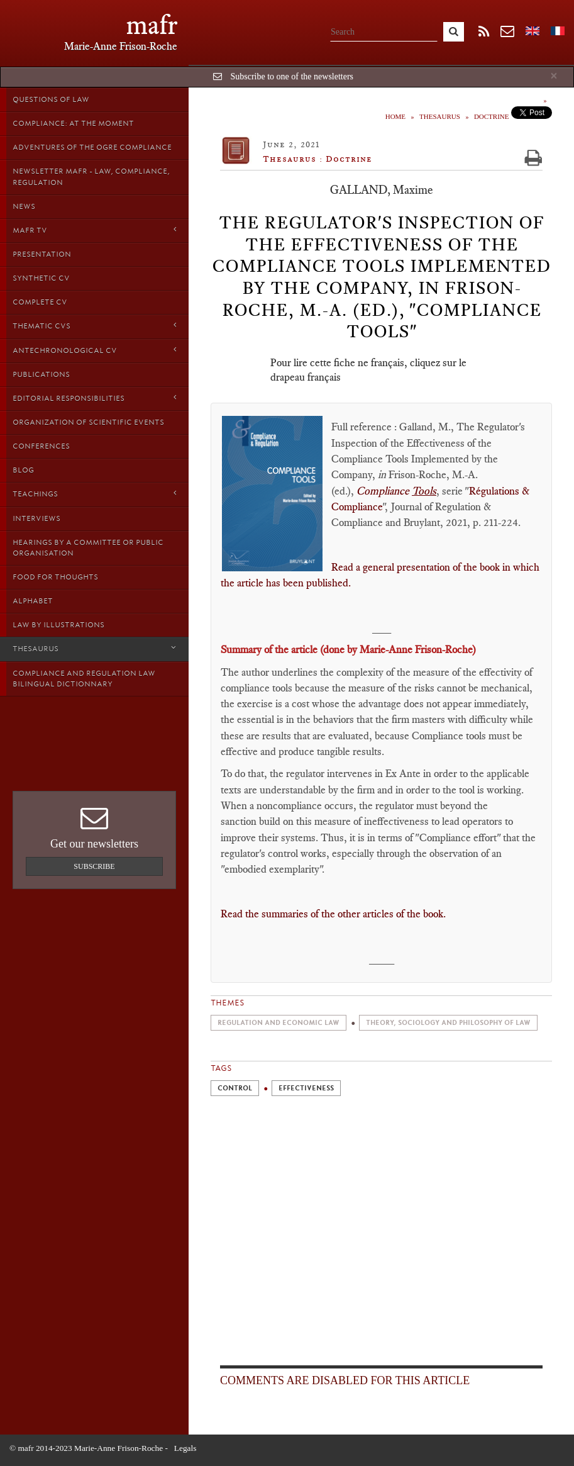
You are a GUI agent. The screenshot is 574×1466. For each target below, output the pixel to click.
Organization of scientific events (88, 422)
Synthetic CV (41, 278)
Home (395, 116)
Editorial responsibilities (94, 398)
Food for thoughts (55, 577)
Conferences (41, 446)
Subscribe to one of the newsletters (291, 76)
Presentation (42, 254)
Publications (41, 374)
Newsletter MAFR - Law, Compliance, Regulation (91, 176)
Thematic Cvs (94, 325)
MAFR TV (94, 230)
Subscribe (94, 866)
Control (235, 1088)
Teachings (94, 493)
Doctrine (491, 116)
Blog (23, 470)
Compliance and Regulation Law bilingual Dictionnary (84, 678)
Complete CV (40, 302)
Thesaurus (94, 648)
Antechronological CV (94, 350)
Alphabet (33, 600)
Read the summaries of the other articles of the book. (334, 913)
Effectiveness (306, 1088)
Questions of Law (51, 99)
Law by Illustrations (58, 624)
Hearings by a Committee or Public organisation (88, 547)
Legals (185, 1448)
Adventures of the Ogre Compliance (92, 147)
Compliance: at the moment (73, 123)
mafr (151, 25)
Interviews (36, 518)
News (24, 206)
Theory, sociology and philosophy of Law (448, 1023)
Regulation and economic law (278, 1023)
